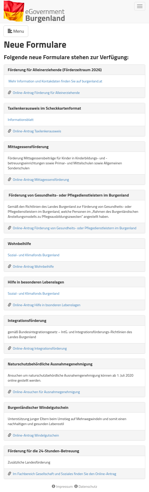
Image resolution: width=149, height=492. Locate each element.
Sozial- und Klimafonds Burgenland (33, 254)
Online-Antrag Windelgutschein (36, 435)
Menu (18, 30)
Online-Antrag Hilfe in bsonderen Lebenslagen (46, 304)
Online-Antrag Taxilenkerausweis (37, 131)
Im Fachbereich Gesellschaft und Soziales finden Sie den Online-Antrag (64, 473)
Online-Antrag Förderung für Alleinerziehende (46, 92)
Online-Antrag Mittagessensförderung (41, 179)
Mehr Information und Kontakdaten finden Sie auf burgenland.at (55, 81)
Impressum (62, 486)
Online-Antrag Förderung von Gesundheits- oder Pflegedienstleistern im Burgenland (74, 228)
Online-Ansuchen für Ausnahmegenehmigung (46, 391)
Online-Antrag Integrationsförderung (40, 348)
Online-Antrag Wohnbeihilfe (33, 266)
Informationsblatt (21, 119)
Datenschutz (85, 486)
